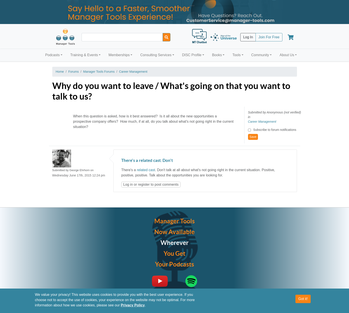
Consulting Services (155, 55)
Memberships (119, 55)
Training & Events (84, 55)
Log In (248, 37)
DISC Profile (192, 55)
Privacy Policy (133, 305)
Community (260, 55)
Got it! (303, 299)
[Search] (166, 37)
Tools (236, 55)
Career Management (133, 71)
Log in (128, 184)
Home (60, 71)
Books (217, 55)
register (144, 184)
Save (253, 137)
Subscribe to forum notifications (274, 129)
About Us (287, 55)
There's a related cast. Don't (147, 161)
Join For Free (268, 37)
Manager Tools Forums (99, 71)
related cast (146, 170)
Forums (73, 71)
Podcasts (52, 55)
